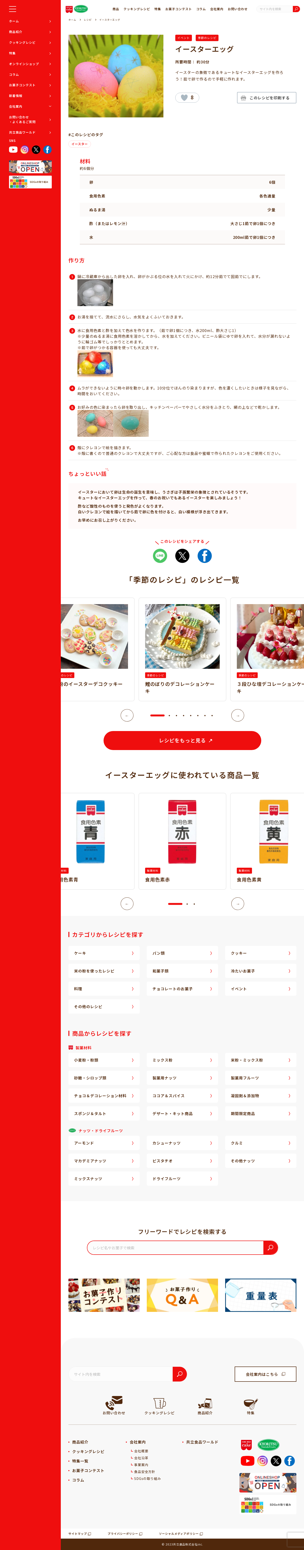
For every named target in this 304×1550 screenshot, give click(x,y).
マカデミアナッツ (90, 1161)
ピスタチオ (162, 1161)
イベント (183, 38)
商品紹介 (15, 31)
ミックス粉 (162, 1060)
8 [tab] (212, 715)
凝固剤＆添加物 (245, 1095)
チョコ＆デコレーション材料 (100, 1095)
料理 (78, 989)
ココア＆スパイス (168, 1095)
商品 (116, 9)
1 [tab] (152, 715)
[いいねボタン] (184, 97)
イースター (79, 144)
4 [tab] (183, 715)
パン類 (158, 953)
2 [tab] (169, 715)
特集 (12, 53)
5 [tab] (190, 715)
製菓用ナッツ (164, 1078)
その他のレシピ (88, 1006)
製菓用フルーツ (245, 1078)
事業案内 (141, 1464)
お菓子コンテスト (22, 85)
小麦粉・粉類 (86, 1060)
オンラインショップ (24, 64)
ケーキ (80, 953)
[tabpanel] (182, 649)
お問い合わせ (238, 9)
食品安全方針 (145, 1471)
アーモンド (84, 1143)
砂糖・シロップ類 (90, 1078)
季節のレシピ (207, 38)
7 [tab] (205, 715)
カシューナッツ (166, 1143)
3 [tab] (176, 715)
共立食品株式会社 (185, 1544)
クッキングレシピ (22, 42)
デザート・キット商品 (172, 1113)
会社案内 (15, 106)
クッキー (239, 953)
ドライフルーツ (166, 1178)
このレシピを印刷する (270, 98)
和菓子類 (160, 971)
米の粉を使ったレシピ (94, 971)
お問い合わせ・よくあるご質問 (22, 119)
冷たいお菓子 (243, 971)
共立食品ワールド (22, 132)
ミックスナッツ (88, 1178)
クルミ (237, 1143)
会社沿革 (141, 1457)
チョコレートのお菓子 (172, 989)
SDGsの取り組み (147, 1478)
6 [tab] (197, 715)
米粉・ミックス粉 (247, 1060)
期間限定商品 (243, 1113)
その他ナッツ (243, 1161)
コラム (14, 74)
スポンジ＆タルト (90, 1113)
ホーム (14, 21)
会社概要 (141, 1451)
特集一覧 (80, 1461)
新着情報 (15, 95)
